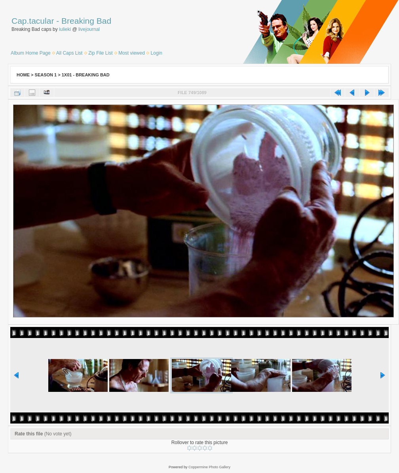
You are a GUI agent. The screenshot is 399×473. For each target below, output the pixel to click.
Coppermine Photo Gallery (209, 467)
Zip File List (100, 53)
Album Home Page (31, 53)
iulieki (65, 29)
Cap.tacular (32, 20)
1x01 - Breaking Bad (86, 74)
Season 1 (46, 74)
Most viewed (131, 53)
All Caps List (69, 53)
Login (156, 53)
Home (23, 74)
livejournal (89, 29)
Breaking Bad (86, 20)
